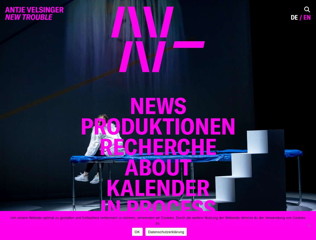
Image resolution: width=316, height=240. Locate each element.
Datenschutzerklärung (166, 232)
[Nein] (309, 225)
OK (137, 232)
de (294, 17)
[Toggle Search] (307, 9)
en (307, 17)
